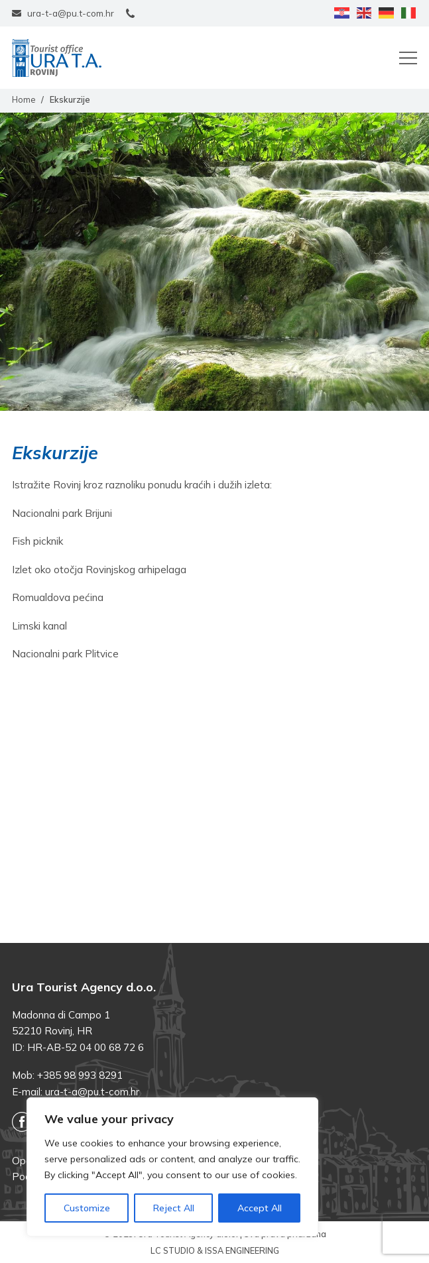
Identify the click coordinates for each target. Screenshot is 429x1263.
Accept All (259, 1208)
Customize (87, 1208)
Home (23, 99)
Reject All (173, 1208)
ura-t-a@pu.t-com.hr (92, 1091)
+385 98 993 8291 (80, 1075)
